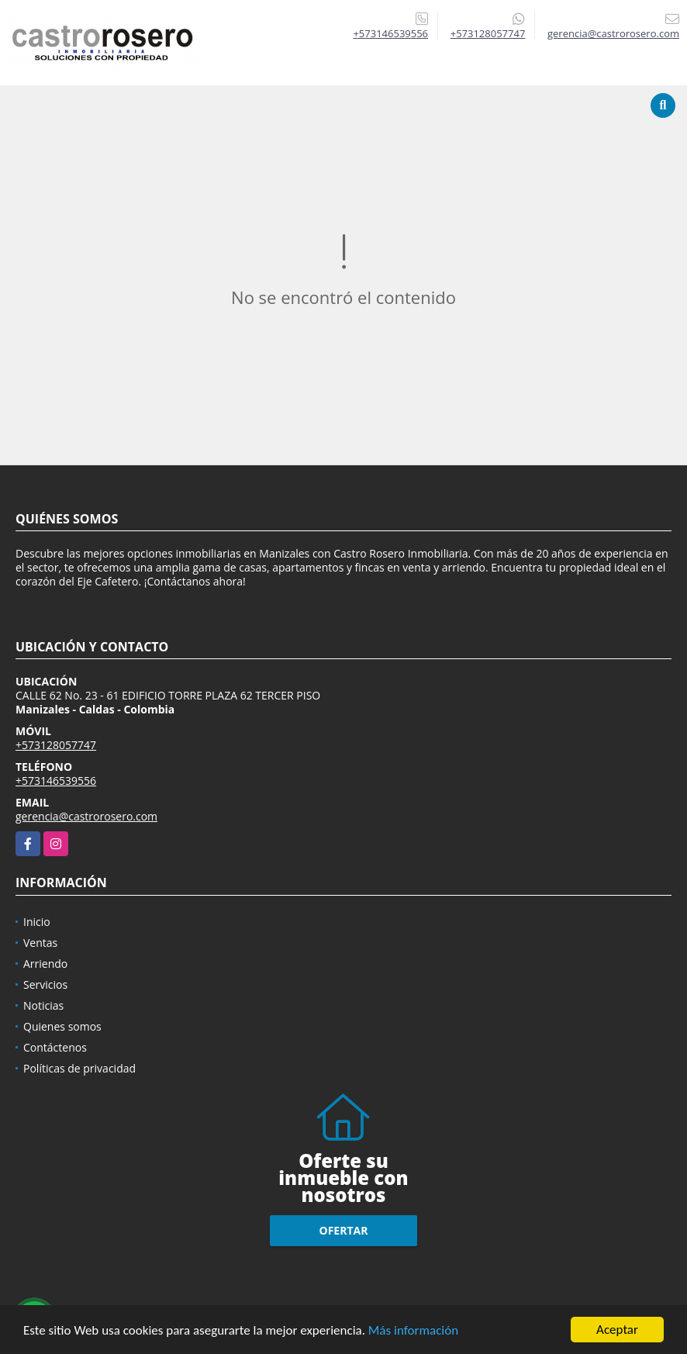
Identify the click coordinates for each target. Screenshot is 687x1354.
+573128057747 (488, 33)
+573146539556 (390, 33)
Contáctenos (55, 1047)
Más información (413, 1331)
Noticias (43, 1005)
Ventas (40, 942)
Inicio (36, 921)
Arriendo (45, 963)
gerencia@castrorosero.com (86, 816)
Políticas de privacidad (79, 1068)
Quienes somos (62, 1026)
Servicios (45, 984)
